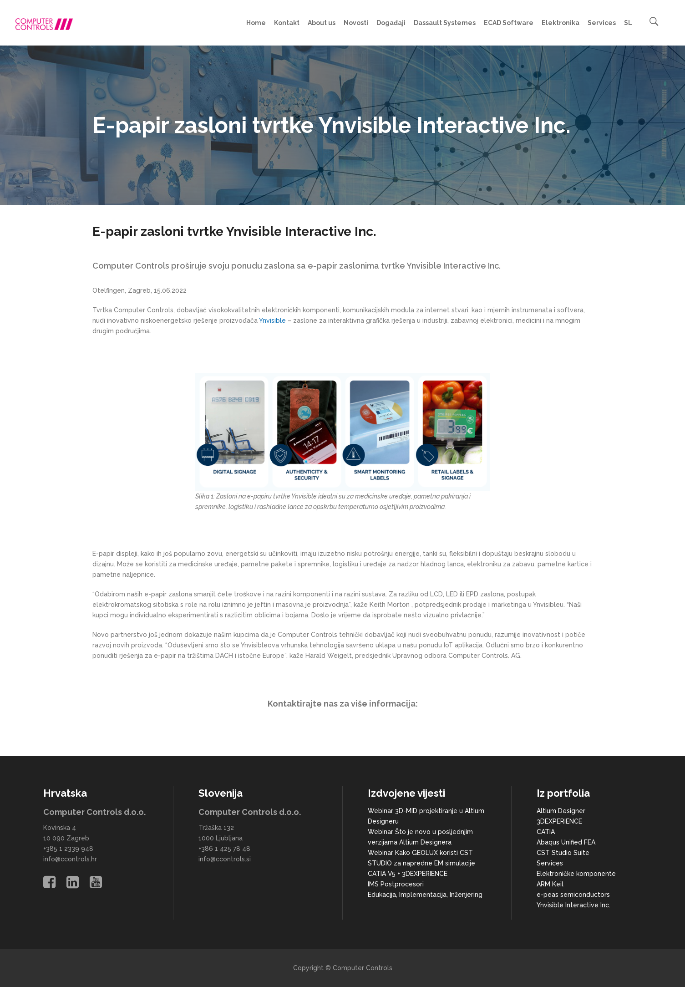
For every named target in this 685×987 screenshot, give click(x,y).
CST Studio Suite (563, 852)
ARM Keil (550, 884)
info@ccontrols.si (224, 859)
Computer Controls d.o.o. (94, 812)
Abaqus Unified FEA (566, 842)
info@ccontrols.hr (70, 859)
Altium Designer (561, 810)
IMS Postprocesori (396, 884)
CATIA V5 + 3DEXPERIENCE (407, 873)
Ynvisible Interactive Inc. (573, 905)
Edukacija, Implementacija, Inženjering (425, 894)
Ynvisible (272, 320)
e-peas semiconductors (573, 894)
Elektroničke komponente (576, 873)
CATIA (546, 831)
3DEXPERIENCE (559, 821)
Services (550, 863)
